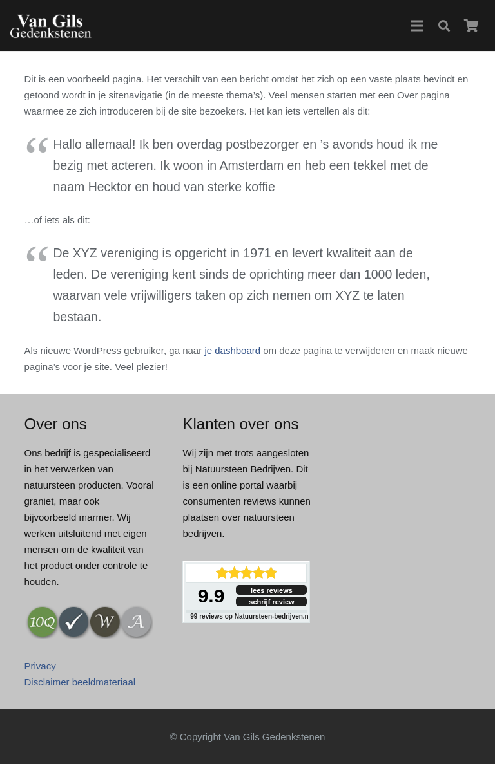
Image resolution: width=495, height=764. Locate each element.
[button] (417, 26)
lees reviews (272, 590)
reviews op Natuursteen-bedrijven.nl (250, 616)
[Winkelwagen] (471, 25)
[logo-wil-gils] (51, 26)
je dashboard (232, 350)
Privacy (40, 665)
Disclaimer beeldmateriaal (80, 681)
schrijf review (271, 602)
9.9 (211, 595)
